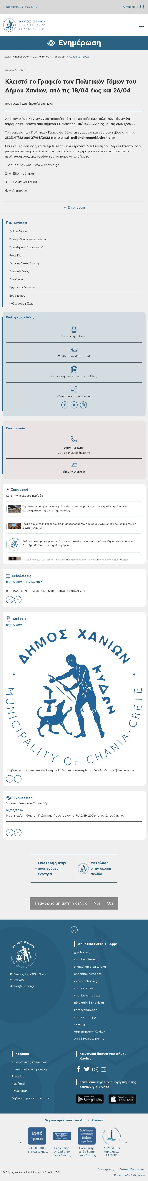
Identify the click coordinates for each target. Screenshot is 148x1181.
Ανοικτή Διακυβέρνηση (24, 263)
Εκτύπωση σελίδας (74, 332)
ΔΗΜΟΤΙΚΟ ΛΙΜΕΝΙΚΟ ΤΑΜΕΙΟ (111, 1142)
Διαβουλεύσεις (19, 271)
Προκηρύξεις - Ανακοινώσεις (28, 239)
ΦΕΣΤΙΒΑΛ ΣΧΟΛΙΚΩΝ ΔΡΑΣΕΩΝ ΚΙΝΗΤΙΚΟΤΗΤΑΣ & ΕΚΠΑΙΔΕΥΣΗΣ (46, 591)
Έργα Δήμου (17, 295)
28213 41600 (74, 448)
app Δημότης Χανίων (89, 1031)
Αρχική (7, 56)
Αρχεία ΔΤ (59, 56)
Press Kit (15, 255)
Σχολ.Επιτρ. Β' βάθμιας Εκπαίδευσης (87, 1142)
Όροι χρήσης (106, 1169)
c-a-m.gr (80, 1024)
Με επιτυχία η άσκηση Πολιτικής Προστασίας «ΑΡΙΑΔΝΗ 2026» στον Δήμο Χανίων (65, 815)
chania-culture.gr (86, 959)
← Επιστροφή (74, 207)
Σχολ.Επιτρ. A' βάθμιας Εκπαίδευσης (62, 1142)
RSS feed (18, 1083)
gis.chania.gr (83, 952)
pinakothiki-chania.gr (89, 1002)
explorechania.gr (86, 981)
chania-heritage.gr (87, 995)
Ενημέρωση (22, 56)
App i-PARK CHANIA (89, 1038)
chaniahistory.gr (85, 1017)
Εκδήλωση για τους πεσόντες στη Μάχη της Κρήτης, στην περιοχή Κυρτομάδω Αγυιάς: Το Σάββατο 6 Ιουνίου (70, 770)
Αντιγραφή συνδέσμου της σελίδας (74, 372)
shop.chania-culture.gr (90, 966)
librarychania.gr (85, 1009)
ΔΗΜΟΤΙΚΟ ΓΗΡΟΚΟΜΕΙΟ (38, 1140)
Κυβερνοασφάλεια (21, 303)
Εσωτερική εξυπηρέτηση (29, 1069)
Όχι (110, 903)
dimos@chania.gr (74, 471)
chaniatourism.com (87, 973)
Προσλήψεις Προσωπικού (26, 247)
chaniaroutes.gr (85, 988)
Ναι (97, 903)
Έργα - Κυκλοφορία (22, 287)
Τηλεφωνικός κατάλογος (30, 1062)
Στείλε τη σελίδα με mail (74, 352)
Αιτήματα (129, 7)
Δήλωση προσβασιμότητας (31, 1098)
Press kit (18, 1076)
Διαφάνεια (16, 279)
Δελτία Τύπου (41, 56)
